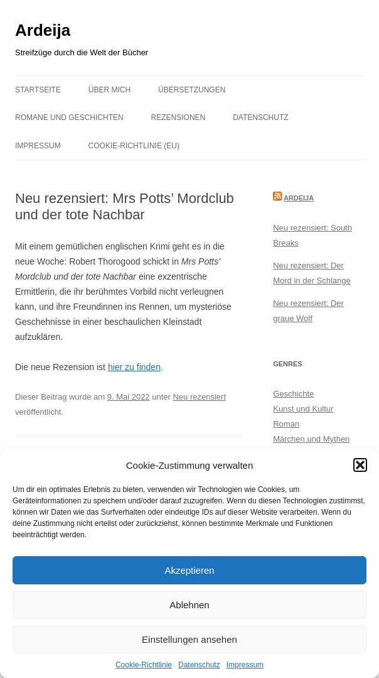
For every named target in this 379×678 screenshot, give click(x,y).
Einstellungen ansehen (189, 639)
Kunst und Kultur (303, 408)
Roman (286, 424)
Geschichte (293, 393)
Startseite (38, 89)
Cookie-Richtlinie (143, 664)
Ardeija (42, 30)
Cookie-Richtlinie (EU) (133, 145)
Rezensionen (178, 117)
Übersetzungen (191, 89)
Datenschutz (199, 664)
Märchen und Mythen (311, 439)
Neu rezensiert (199, 397)
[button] (360, 465)
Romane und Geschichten (69, 117)
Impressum (245, 664)
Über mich (109, 89)
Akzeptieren (189, 570)
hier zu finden (134, 367)
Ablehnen (189, 604)
